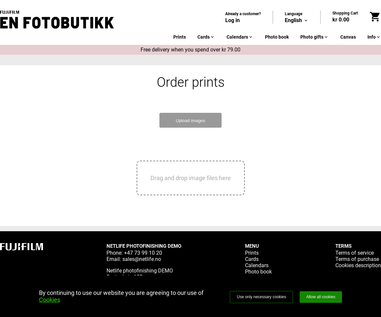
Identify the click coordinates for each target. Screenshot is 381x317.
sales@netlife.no (141, 259)
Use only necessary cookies (261, 297)
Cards (206, 37)
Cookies (49, 299)
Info (374, 37)
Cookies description (358, 265)
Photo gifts (314, 37)
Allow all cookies (320, 297)
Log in (232, 20)
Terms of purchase (357, 259)
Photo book (277, 37)
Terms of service (354, 253)
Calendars (240, 37)
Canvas (348, 37)
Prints (179, 37)
